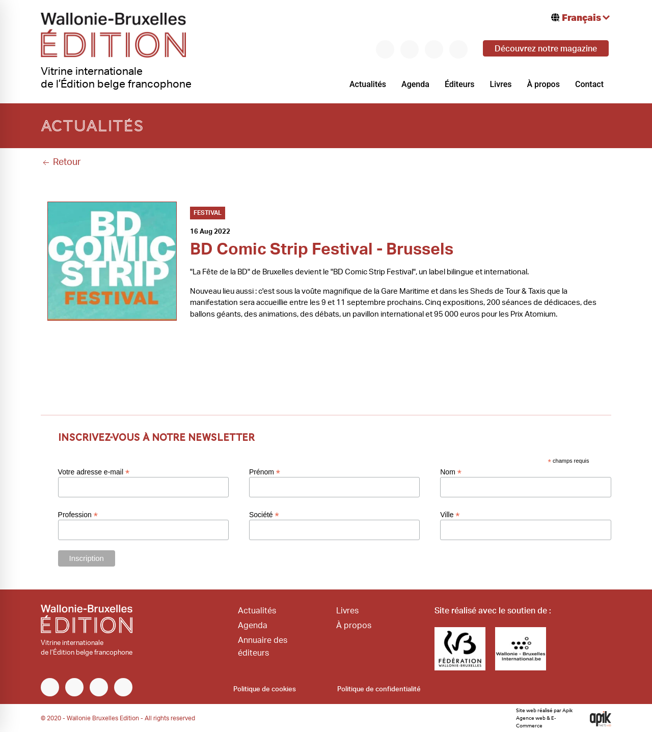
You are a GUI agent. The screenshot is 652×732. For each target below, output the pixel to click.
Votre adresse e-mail (93, 472)
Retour (61, 162)
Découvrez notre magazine (546, 49)
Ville (449, 515)
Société (264, 515)
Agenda (415, 84)
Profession (78, 515)
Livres (501, 84)
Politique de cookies (264, 689)
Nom (450, 472)
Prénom (264, 472)
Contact (589, 84)
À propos (543, 84)
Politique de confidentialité (379, 689)
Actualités (367, 84)
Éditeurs (460, 84)
